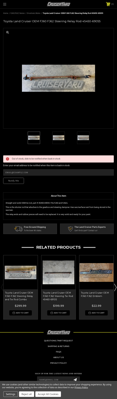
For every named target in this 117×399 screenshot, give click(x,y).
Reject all (26, 394)
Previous (2, 287)
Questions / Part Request (58, 341)
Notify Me (13, 180)
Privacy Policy (58, 363)
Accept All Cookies (48, 394)
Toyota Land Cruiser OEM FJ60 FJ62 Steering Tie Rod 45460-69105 (58, 296)
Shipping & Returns (58, 346)
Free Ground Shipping (35, 227)
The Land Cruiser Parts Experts (90, 227)
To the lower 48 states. (33, 230)
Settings (10, 394)
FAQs (58, 352)
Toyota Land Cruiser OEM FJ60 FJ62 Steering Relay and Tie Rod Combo (19, 296)
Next (115, 287)
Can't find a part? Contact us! (86, 230)
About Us (58, 357)
